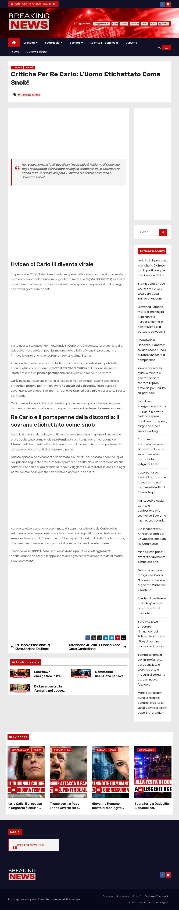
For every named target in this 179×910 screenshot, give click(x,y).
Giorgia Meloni (101, 23)
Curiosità (131, 43)
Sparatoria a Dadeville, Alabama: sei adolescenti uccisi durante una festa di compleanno (152, 350)
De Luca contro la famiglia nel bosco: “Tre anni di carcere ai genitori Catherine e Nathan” (152, 580)
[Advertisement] (68, 134)
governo (163, 23)
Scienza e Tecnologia (104, 43)
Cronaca (30, 43)
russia (124, 23)
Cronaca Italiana (20, 750)
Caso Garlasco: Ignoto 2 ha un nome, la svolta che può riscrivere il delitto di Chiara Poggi (152, 482)
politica (135, 23)
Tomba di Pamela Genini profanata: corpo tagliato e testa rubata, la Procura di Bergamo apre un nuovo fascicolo (151, 670)
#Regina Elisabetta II (29, 94)
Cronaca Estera (62, 750)
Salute (113, 750)
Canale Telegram (38, 51)
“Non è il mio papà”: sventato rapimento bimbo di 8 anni (152, 557)
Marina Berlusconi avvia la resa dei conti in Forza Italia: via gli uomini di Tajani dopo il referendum (152, 703)
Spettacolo (53, 43)
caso (153, 23)
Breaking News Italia (30, 845)
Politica (37, 750)
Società (76, 43)
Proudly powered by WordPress (26, 899)
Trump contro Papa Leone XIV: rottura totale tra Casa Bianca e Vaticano (67, 810)
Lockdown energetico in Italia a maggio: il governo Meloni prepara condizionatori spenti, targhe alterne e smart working (152, 416)
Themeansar (73, 899)
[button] (159, 47)
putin (144, 23)
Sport (15, 51)
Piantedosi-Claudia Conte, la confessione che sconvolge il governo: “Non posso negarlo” (152, 511)
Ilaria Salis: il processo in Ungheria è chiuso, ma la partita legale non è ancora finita (26, 810)
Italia (115, 23)
